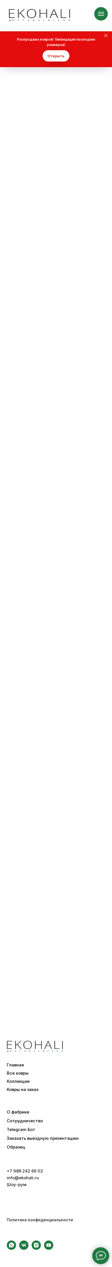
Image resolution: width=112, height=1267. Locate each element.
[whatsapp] (11, 1248)
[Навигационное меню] (101, 14)
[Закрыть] (106, 35)
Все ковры (17, 1073)
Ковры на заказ (22, 1090)
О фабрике (18, 1112)
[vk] (23, 1248)
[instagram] (36, 1248)
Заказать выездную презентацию (43, 1138)
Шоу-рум (17, 1184)
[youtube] (48, 1248)
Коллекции (18, 1081)
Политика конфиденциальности (40, 1219)
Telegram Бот (21, 1129)
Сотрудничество (25, 1121)
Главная (15, 1065)
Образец (16, 1147)
